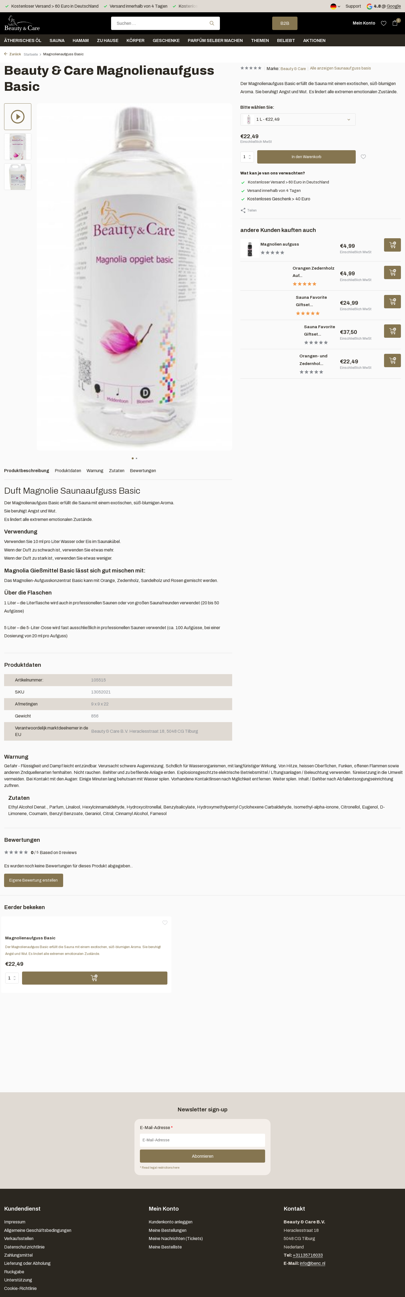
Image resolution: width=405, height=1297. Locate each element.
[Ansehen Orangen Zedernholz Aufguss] (262, 275)
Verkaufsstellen (18, 1238)
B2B (284, 23)
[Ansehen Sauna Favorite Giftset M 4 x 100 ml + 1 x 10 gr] (268, 338)
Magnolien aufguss (288, 244)
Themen (260, 40)
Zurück (13, 54)
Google (394, 6)
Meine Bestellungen (167, 1230)
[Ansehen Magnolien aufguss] (249, 248)
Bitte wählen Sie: (257, 107)
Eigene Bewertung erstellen (38, 880)
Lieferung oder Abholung (27, 1263)
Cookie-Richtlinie (20, 1288)
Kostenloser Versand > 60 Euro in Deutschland (287, 182)
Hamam (81, 40)
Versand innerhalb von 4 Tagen (272, 190)
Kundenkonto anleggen (170, 1222)
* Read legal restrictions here (162, 1167)
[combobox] (165, 23)
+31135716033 (308, 1255)
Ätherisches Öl (22, 40)
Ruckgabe (14, 1271)
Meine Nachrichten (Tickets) (176, 1238)
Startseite (34, 54)
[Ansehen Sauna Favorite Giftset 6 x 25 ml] (264, 305)
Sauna (57, 40)
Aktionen (314, 40)
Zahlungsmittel (18, 1255)
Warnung (95, 470)
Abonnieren (202, 1155)
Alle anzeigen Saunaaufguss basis (348, 68)
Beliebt (286, 40)
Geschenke (166, 40)
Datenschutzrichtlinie (24, 1247)
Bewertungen (143, 470)
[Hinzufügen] (392, 245)
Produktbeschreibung (26, 470)
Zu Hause (107, 40)
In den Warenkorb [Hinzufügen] (307, 157)
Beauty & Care (298, 68)
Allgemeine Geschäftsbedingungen (37, 1230)
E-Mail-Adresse (156, 1126)
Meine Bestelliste (165, 1247)
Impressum (14, 1222)
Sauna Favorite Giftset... (312, 333)
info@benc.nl (312, 1263)
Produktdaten (68, 470)
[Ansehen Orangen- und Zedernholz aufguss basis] (266, 371)
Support (353, 6)
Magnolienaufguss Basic (41, 939)
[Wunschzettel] (383, 23)
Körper (136, 40)
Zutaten (116, 470)
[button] (133, 458)
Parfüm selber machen (215, 40)
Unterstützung (18, 1280)
